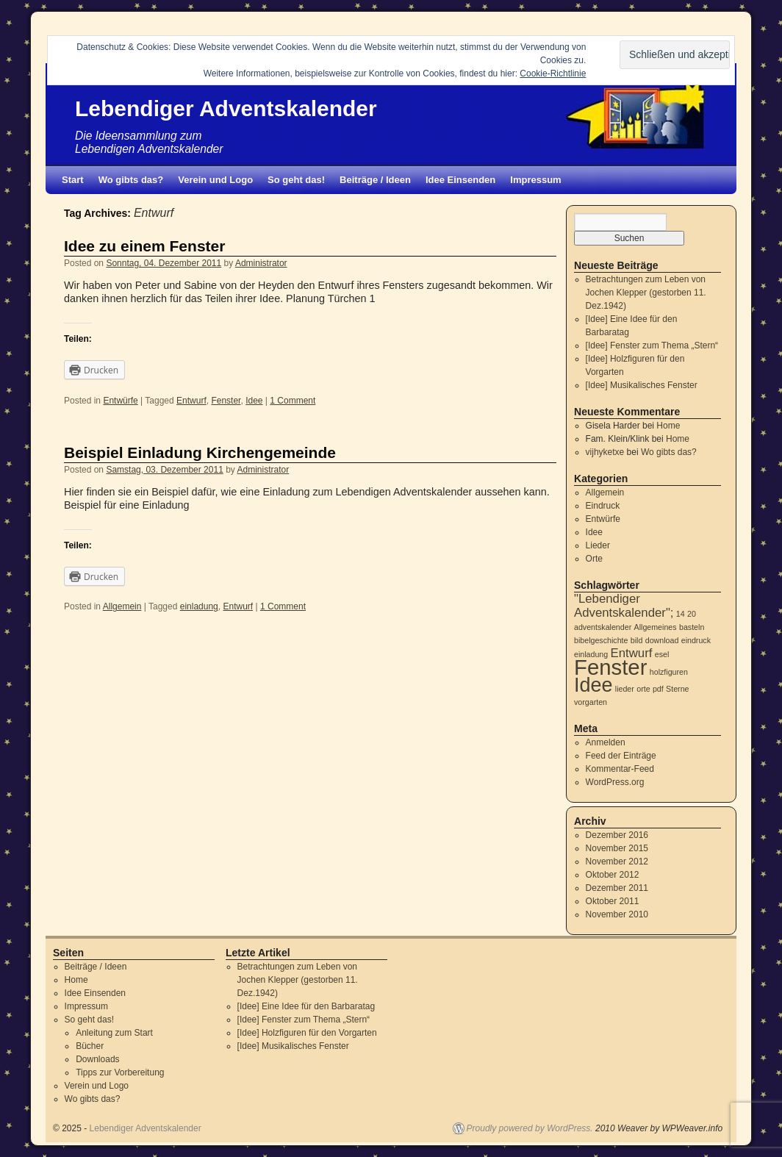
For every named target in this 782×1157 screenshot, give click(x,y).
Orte (594, 559)
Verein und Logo (215, 179)
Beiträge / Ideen (375, 179)
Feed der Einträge (621, 756)
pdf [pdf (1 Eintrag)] (658, 688)
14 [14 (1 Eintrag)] (680, 613)
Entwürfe (120, 400)
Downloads (97, 1059)
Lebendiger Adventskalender (226, 108)
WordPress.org (615, 782)
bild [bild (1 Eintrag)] (637, 640)
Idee (253, 400)
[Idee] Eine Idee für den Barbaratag (306, 1006)
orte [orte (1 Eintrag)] (643, 688)
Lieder (598, 545)
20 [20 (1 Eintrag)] (691, 613)
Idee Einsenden (460, 179)
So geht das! (296, 179)
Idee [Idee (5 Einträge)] (593, 685)
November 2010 (617, 914)
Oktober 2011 (612, 901)
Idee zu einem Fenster (144, 245)
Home (668, 425)
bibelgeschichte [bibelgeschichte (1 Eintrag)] (601, 640)
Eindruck (603, 506)
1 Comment (292, 400)
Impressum (535, 179)
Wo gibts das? (131, 179)
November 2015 (617, 848)
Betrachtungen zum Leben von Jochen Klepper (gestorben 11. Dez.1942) (646, 292)
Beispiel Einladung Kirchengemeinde (200, 452)
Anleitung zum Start (114, 1033)
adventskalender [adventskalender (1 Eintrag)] (602, 627)
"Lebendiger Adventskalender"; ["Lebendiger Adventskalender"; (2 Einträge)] (624, 606)
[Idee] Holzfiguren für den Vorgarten (307, 1033)
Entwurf (191, 400)
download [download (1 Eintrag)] (662, 640)
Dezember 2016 (617, 835)
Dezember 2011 (617, 888)
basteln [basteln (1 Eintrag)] (691, 627)
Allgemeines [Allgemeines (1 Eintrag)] (655, 627)
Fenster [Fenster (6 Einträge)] (610, 667)
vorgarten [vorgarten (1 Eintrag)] (590, 702)
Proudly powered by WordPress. (530, 1128)
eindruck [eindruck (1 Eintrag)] (696, 640)
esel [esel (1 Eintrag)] (662, 654)
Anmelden (605, 742)
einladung (199, 606)
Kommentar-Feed (620, 769)
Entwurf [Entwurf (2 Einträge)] (632, 653)
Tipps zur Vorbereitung (120, 1072)
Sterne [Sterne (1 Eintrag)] (677, 688)
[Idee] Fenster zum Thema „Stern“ (652, 345)
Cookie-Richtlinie (553, 73)
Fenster (225, 400)
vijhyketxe (605, 452)
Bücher (90, 1046)
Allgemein (122, 606)
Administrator (261, 263)
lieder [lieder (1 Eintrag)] (624, 688)
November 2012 (617, 861)
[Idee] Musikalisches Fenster (641, 385)
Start (73, 179)
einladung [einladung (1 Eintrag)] (591, 654)
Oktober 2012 (612, 875)
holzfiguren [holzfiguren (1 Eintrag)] (669, 671)
